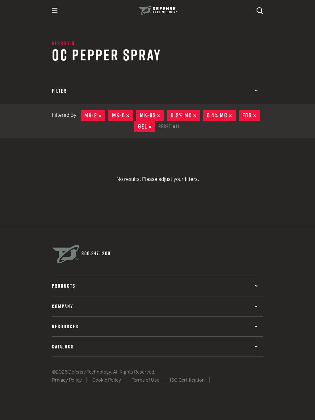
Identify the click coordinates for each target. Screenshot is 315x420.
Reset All (169, 126)
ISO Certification (187, 380)
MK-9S (152, 115)
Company (155, 305)
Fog (251, 115)
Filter (155, 90)
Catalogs (155, 346)
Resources (155, 326)
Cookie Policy (106, 380)
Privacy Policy (67, 380)
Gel (146, 126)
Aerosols (63, 43)
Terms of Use (145, 380)
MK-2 (94, 115)
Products (155, 285)
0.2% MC (185, 115)
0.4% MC (221, 115)
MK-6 (122, 115)
